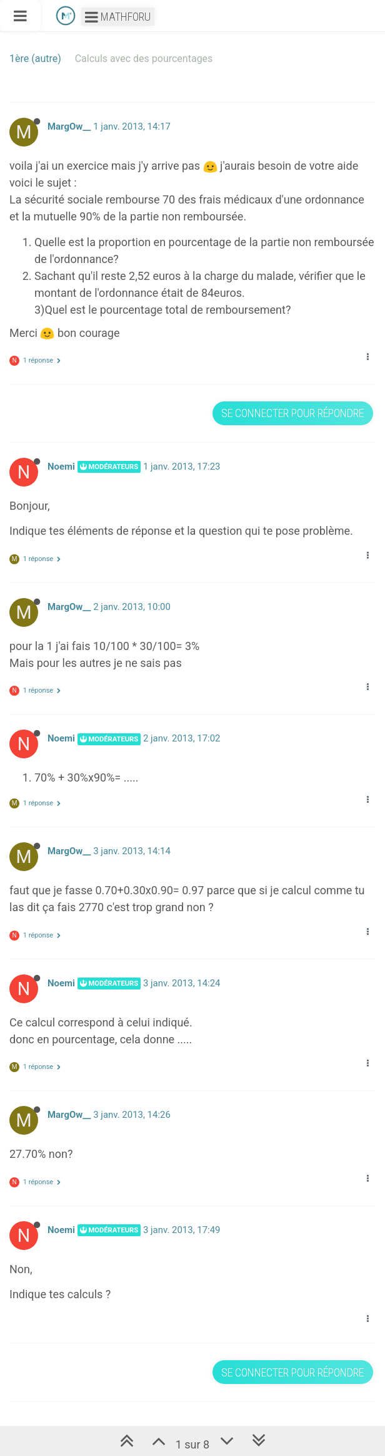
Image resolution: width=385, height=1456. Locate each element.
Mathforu (118, 16)
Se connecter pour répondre (292, 413)
